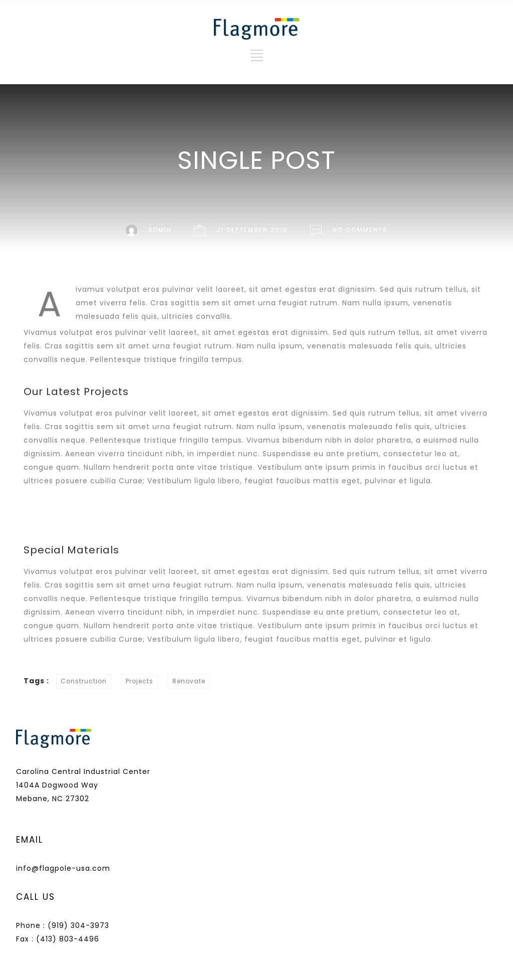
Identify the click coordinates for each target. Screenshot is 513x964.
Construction (84, 681)
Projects (139, 681)
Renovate (188, 681)
